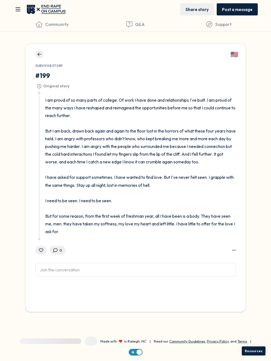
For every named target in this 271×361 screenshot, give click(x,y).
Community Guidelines (187, 341)
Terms (242, 341)
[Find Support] (219, 24)
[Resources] (253, 350)
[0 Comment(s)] (58, 250)
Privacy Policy (218, 341)
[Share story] (197, 9)
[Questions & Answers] (135, 24)
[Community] (52, 24)
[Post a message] (237, 9)
